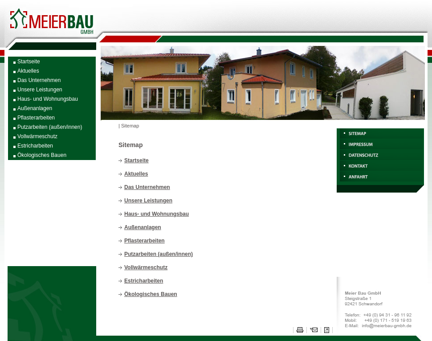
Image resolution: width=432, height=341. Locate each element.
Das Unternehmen (39, 80)
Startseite (28, 61)
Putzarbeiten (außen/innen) (49, 127)
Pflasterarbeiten (36, 118)
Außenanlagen (34, 108)
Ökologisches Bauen (41, 155)
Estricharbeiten (35, 146)
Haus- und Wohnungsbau (47, 99)
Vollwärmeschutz (37, 136)
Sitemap (130, 125)
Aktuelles (28, 71)
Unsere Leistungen (39, 89)
